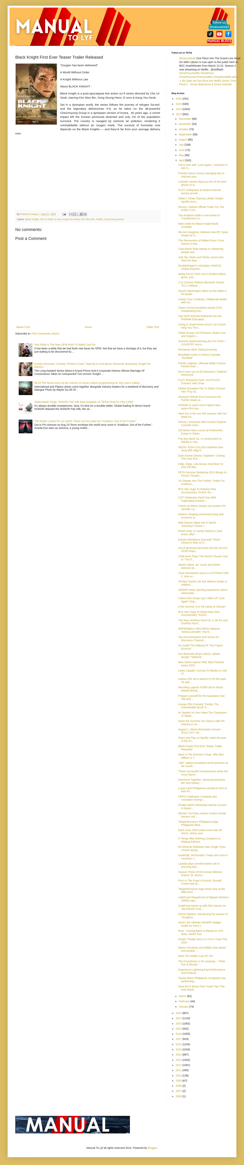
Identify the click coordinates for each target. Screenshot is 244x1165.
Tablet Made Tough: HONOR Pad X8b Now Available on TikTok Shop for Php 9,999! (83, 401)
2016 (179, 1044)
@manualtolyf (187, 58)
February (184, 1001)
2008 (179, 1085)
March (183, 996)
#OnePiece (207, 73)
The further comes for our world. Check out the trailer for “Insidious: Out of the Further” (85, 421)
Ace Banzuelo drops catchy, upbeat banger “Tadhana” (199, 655)
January (184, 1006)
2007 (179, 1090)
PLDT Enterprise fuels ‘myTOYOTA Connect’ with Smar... (199, 381)
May (182, 155)
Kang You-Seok (71, 219)
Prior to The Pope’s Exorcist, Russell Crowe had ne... (200, 882)
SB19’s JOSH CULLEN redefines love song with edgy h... (200, 449)
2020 (179, 1023)
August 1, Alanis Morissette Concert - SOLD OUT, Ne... (200, 731)
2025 (179, 103)
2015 (179, 1049)
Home (88, 327)
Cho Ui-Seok (46, 219)
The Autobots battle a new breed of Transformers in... (199, 217)
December (185, 118)
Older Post (153, 327)
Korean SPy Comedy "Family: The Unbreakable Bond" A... (198, 706)
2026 (179, 98)
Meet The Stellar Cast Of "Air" (196, 955)
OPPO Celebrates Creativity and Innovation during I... (197, 798)
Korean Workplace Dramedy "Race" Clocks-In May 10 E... (199, 541)
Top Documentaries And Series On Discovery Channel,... (198, 639)
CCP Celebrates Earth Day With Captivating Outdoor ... (197, 499)
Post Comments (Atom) (45, 333)
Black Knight (32, 219)
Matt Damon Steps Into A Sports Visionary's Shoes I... (197, 524)
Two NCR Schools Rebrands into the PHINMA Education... (200, 318)
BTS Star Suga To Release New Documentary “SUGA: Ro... (197, 491)
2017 (179, 1038)
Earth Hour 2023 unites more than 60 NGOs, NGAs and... (200, 832)
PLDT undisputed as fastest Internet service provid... (199, 191)
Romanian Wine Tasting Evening (197, 349)
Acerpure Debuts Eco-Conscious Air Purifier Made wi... (199, 398)
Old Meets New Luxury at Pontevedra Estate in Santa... (200, 432)
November (185, 123)
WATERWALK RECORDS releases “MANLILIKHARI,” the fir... (199, 630)
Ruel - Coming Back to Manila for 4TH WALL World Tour (200, 932)
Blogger (152, 1147)
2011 (179, 1070)
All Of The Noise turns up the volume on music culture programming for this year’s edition (87, 382)
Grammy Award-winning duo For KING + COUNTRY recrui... (202, 343)
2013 (179, 1059)
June (182, 150)
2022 (179, 1013)
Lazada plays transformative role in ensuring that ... (199, 865)
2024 (179, 109)
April (182, 160)
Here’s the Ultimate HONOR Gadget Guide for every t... (199, 924)
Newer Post (23, 327)
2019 (179, 1028)
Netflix (99, 219)
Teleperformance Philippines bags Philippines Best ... (198, 823)
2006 (179, 1096)
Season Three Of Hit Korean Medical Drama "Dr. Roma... (200, 873)
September (186, 134)
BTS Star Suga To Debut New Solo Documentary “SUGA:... (199, 613)
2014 (179, 1054)
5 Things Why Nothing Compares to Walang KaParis (199, 840)
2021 (179, 1018)
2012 (179, 1065)
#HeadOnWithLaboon (226, 76)
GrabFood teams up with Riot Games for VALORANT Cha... (202, 907)
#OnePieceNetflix (189, 73)
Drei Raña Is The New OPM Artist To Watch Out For (65, 344)
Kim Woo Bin (88, 219)
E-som (58, 219)
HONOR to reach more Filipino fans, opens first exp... (199, 407)
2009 (179, 1080)
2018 (179, 1033)
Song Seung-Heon (114, 219)
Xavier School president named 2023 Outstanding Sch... (200, 309)
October (184, 129)
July (181, 144)
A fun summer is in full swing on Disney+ (202, 606)
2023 (179, 114)
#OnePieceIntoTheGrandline (196, 76)
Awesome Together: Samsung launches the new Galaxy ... (201, 781)
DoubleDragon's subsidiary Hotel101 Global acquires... (200, 267)
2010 (179, 1075)
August (183, 139)
